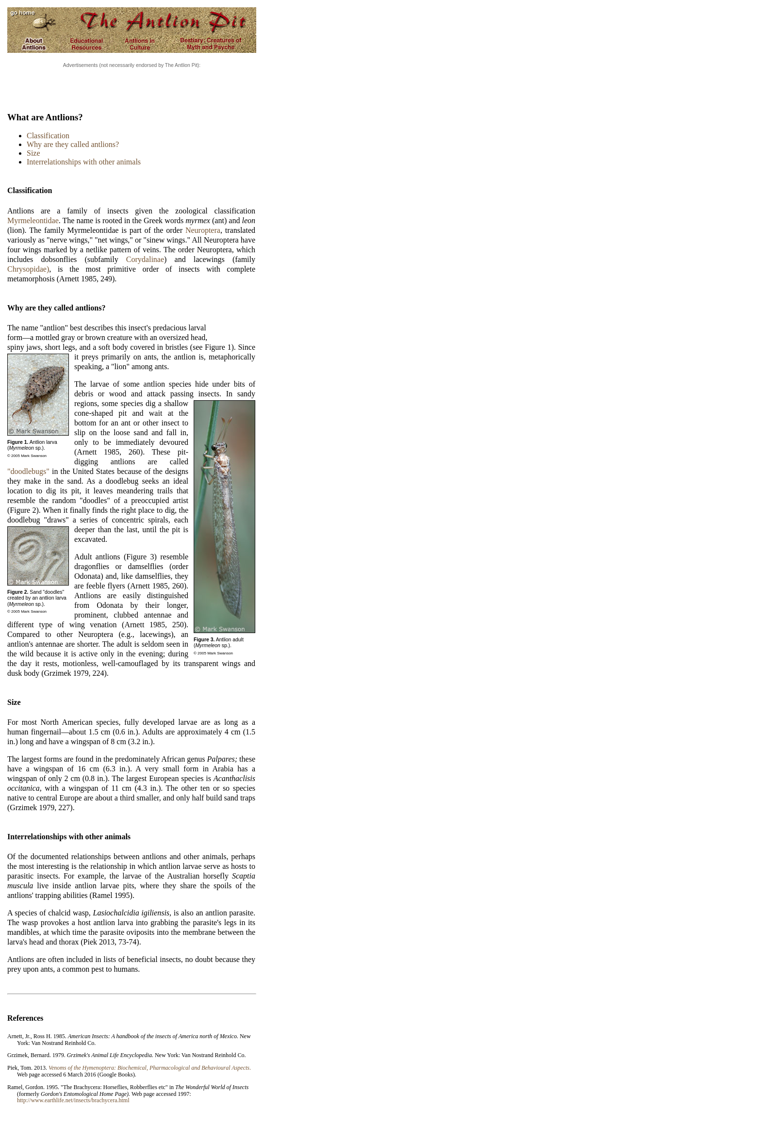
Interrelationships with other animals (84, 162)
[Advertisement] (132, 83)
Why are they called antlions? (73, 144)
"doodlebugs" (28, 471)
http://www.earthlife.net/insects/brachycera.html (73, 1100)
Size (33, 153)
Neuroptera (202, 230)
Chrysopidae (27, 269)
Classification (48, 135)
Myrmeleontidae (33, 220)
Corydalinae (145, 259)
